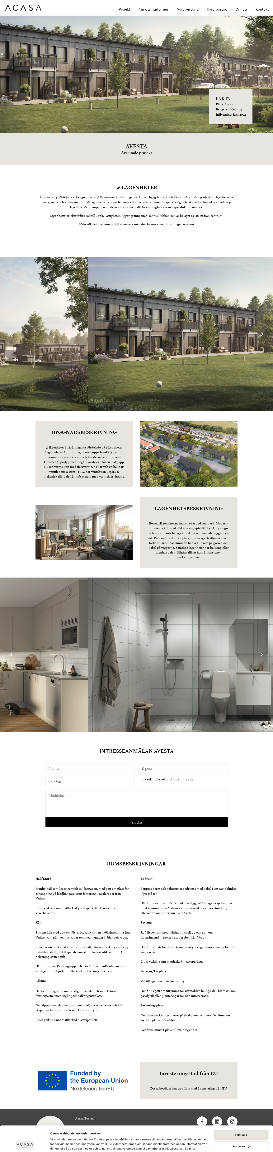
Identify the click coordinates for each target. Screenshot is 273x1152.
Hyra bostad (217, 9)
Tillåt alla (241, 1111)
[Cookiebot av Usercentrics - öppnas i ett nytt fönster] (25, 1144)
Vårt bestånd (188, 9)
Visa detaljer (58, 1144)
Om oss (241, 9)
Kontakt (262, 9)
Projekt (124, 9)
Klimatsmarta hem (153, 9)
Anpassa (241, 1122)
